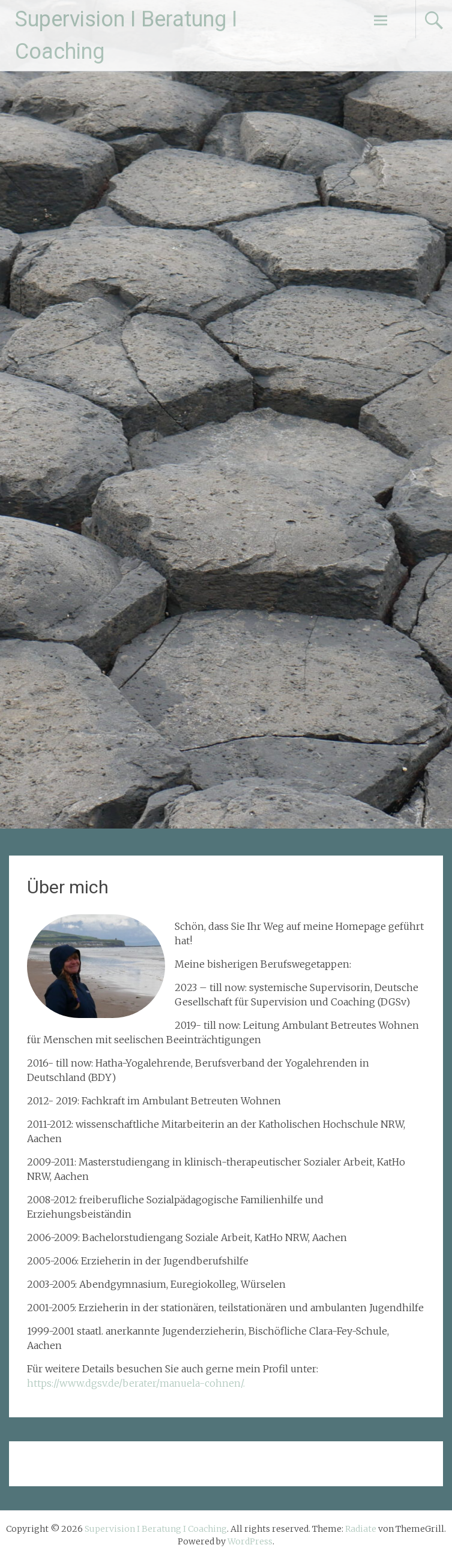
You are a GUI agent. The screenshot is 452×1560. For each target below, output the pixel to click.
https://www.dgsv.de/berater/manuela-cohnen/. (136, 1383)
